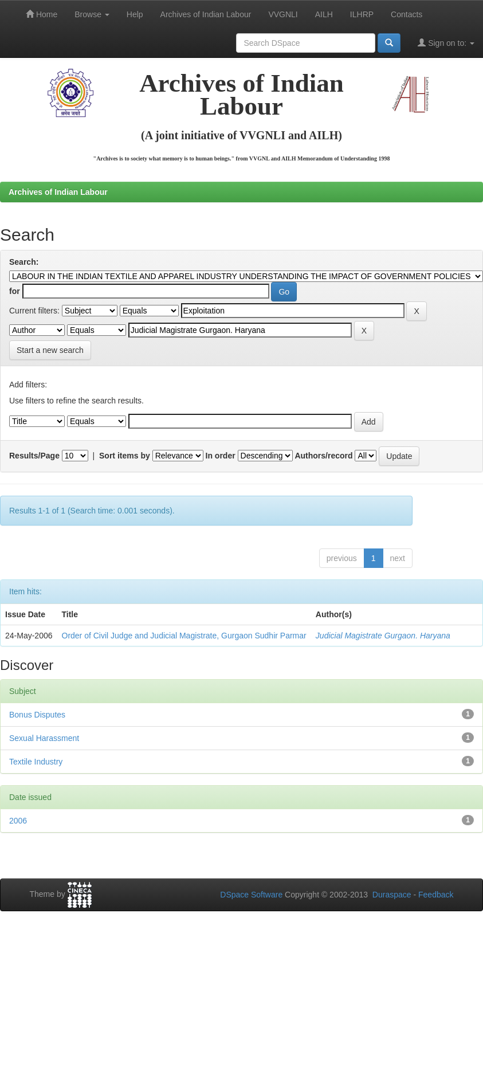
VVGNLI (282, 14)
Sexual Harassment (44, 738)
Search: (23, 261)
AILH (324, 14)
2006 (18, 820)
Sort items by (124, 455)
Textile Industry (35, 761)
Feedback (435, 894)
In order (220, 455)
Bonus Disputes (37, 714)
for (14, 291)
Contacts (406, 14)
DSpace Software (251, 894)
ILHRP (362, 14)
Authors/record (323, 455)
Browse (91, 14)
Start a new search (50, 350)
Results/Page (34, 455)
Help (135, 14)
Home (41, 14)
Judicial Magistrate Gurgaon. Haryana (383, 635)
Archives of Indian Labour (206, 14)
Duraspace (391, 894)
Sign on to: (446, 43)
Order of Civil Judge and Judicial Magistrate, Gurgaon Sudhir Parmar (184, 635)
